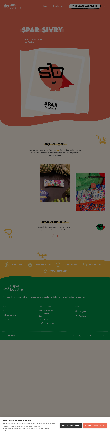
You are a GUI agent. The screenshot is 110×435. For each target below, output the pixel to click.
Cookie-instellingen (70, 426)
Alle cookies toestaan (94, 426)
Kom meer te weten (29, 431)
